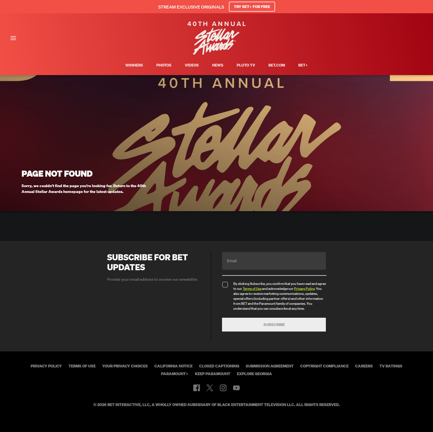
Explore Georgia (254, 373)
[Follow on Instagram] (223, 388)
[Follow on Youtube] (236, 388)
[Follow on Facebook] (196, 388)
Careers (364, 366)
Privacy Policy (304, 288)
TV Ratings (390, 366)
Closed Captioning (219, 366)
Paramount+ (174, 373)
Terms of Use (252, 288)
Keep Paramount (212, 373)
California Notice (173, 366)
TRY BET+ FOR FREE (252, 6)
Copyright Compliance (324, 366)
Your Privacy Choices (125, 366)
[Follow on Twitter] (210, 388)
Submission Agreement (270, 366)
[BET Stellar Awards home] (216, 53)
